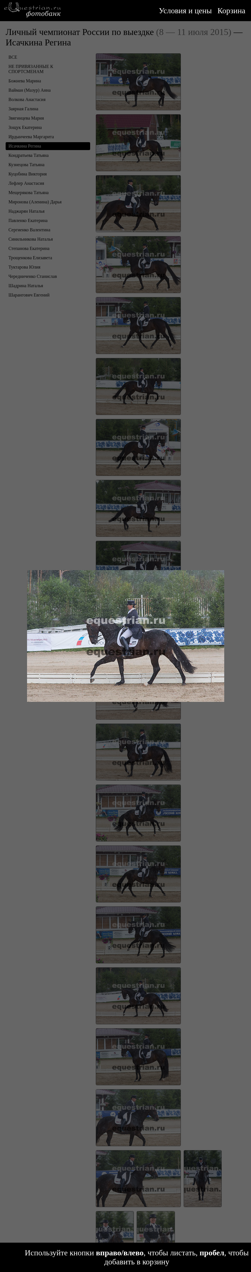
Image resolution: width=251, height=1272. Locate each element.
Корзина (231, 10)
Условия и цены (185, 10)
